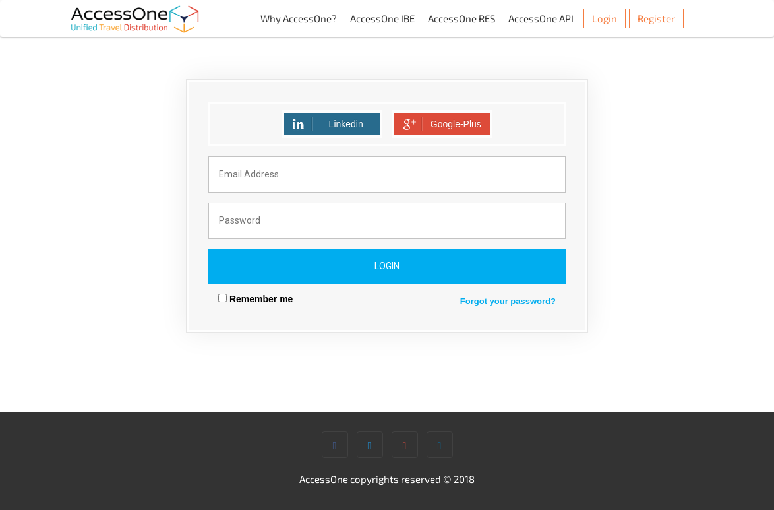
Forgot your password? (508, 301)
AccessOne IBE (382, 18)
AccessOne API (541, 18)
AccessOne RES (461, 18)
